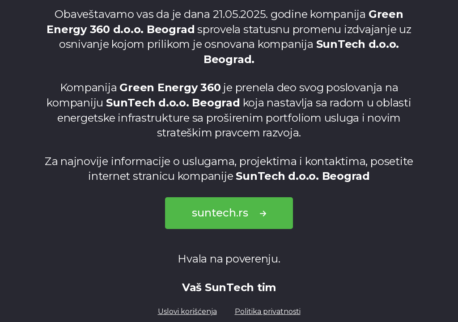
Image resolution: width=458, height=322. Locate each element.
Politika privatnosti (268, 311)
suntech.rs (229, 212)
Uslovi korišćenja (187, 311)
